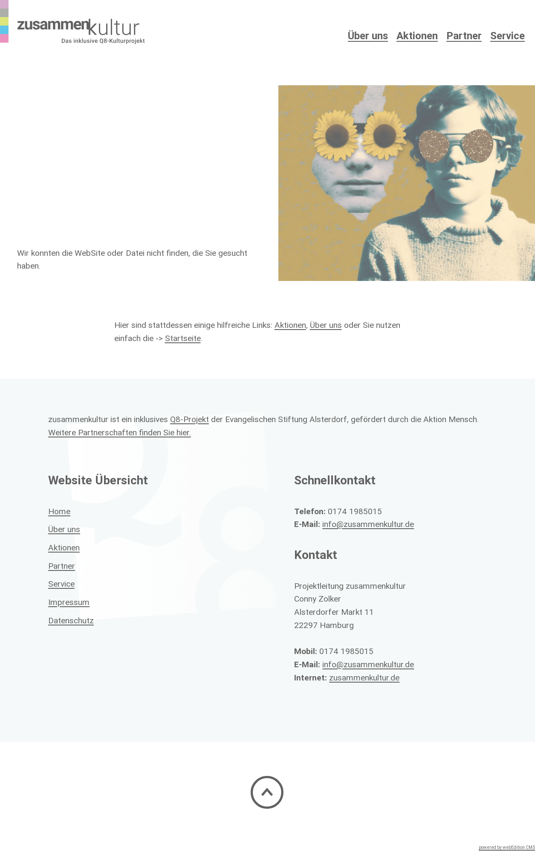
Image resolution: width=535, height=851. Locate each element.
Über (368, 35)
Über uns (326, 325)
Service (507, 35)
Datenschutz (71, 620)
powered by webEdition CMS (507, 847)
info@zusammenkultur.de (368, 524)
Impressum (69, 602)
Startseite (183, 338)
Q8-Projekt (189, 419)
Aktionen (417, 35)
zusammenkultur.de (364, 677)
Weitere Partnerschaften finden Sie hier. (119, 432)
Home (59, 511)
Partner (464, 35)
